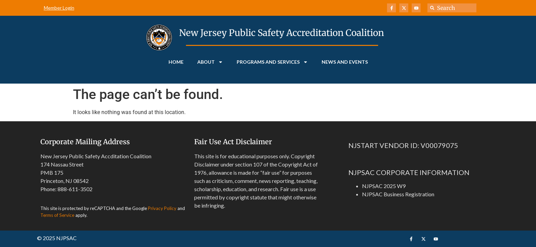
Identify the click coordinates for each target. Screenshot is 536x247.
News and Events (345, 62)
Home (176, 62)
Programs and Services (272, 62)
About (210, 62)
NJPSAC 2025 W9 (384, 186)
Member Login (59, 8)
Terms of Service (57, 215)
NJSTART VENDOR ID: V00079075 (403, 145)
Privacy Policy (162, 208)
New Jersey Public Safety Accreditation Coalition (281, 32)
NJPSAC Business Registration (398, 194)
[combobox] (451, 7)
